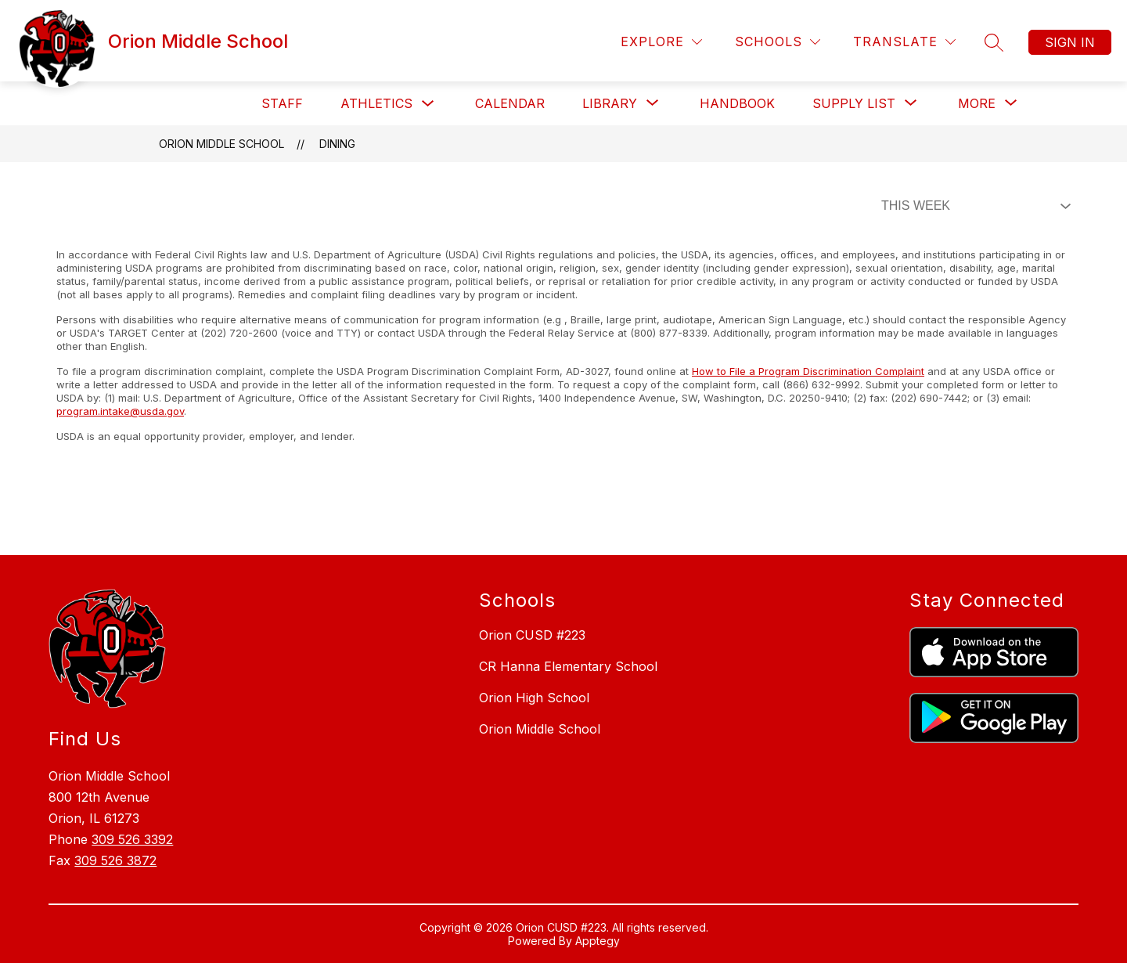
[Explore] (661, 42)
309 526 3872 (115, 860)
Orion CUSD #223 (532, 635)
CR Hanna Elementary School (568, 666)
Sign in (1070, 42)
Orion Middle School (221, 143)
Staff (282, 103)
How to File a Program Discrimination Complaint (808, 371)
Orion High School (534, 697)
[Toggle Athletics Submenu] (428, 103)
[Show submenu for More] (977, 103)
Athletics (376, 103)
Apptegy (597, 940)
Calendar (510, 103)
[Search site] (994, 42)
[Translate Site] (904, 42)
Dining (337, 143)
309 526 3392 (132, 839)
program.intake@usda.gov (120, 411)
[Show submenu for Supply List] (853, 103)
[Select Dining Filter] (973, 205)
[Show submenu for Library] (609, 103)
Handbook (737, 103)
